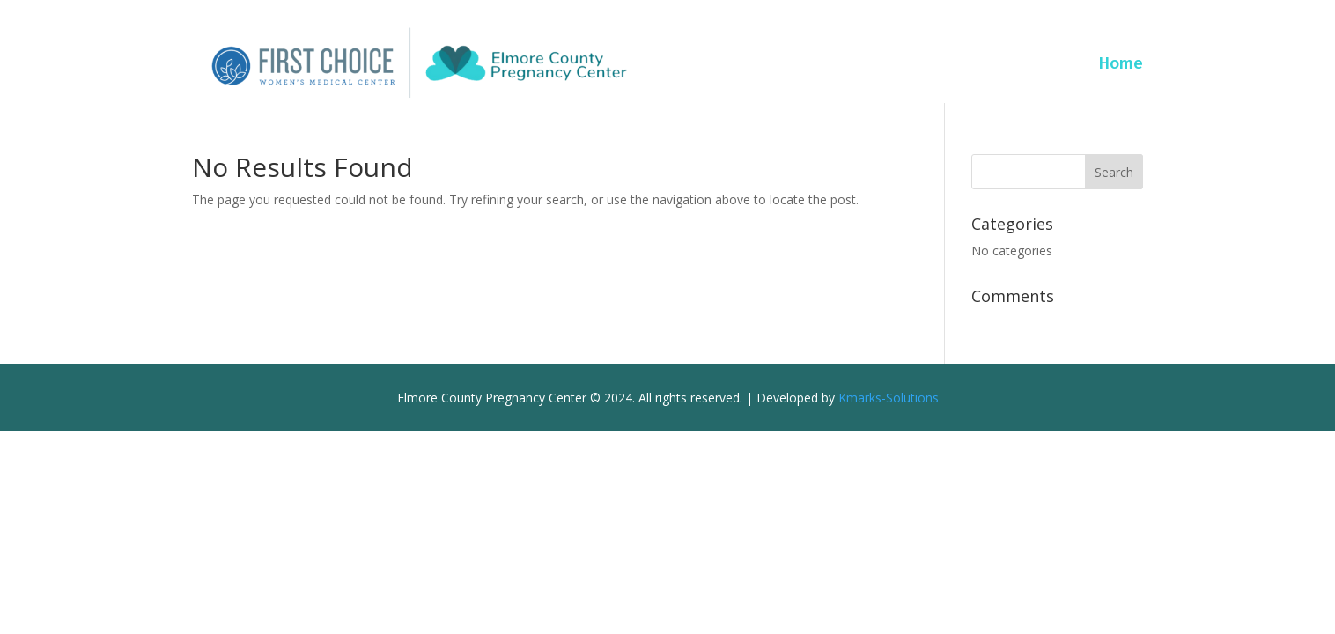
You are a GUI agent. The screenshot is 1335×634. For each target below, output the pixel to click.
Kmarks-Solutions (888, 397)
